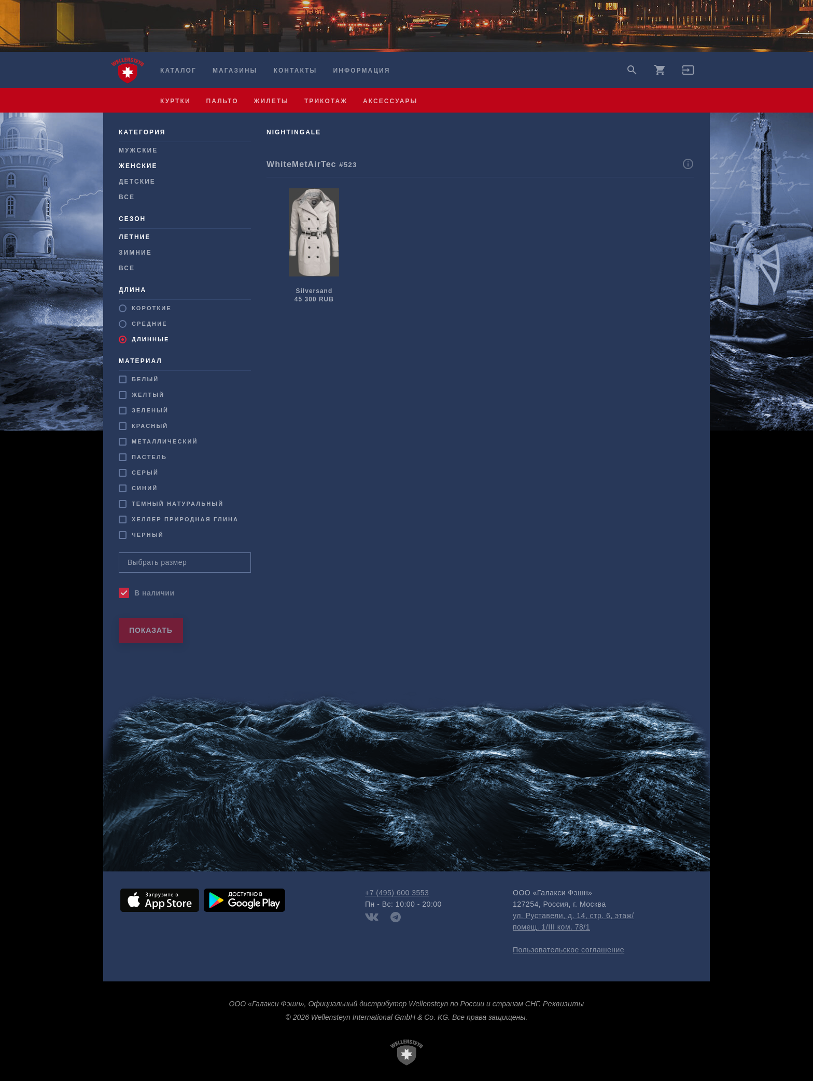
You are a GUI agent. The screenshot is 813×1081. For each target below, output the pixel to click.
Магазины (235, 70)
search (632, 70)
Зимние (135, 252)
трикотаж (325, 101)
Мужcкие (138, 150)
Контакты (295, 70)
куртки (175, 101)
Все (127, 197)
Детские (137, 181)
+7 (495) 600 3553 (397, 893)
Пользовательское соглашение (568, 950)
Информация (361, 70)
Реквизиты (563, 1004)
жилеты (271, 101)
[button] (688, 74)
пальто (222, 101)
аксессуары (390, 101)
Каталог (178, 70)
